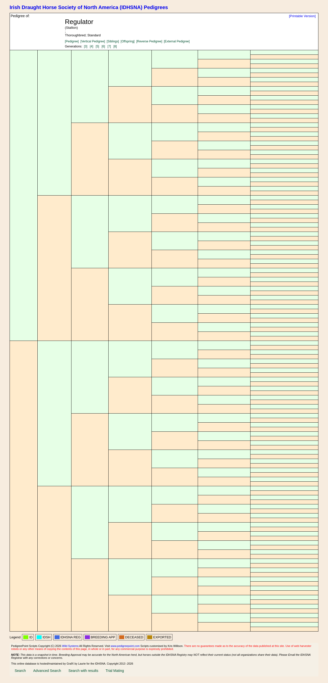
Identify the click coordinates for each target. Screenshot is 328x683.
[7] (109, 46)
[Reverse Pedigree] (149, 41)
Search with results (83, 671)
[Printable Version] (302, 16)
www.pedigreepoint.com (125, 645)
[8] (115, 46)
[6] (103, 46)
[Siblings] (113, 41)
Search (20, 671)
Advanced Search (47, 671)
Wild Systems (70, 645)
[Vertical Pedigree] (92, 41)
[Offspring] (128, 41)
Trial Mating (115, 671)
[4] (91, 46)
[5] (97, 46)
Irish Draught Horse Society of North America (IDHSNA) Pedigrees (89, 7)
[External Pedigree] (177, 41)
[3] (85, 46)
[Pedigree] (72, 41)
